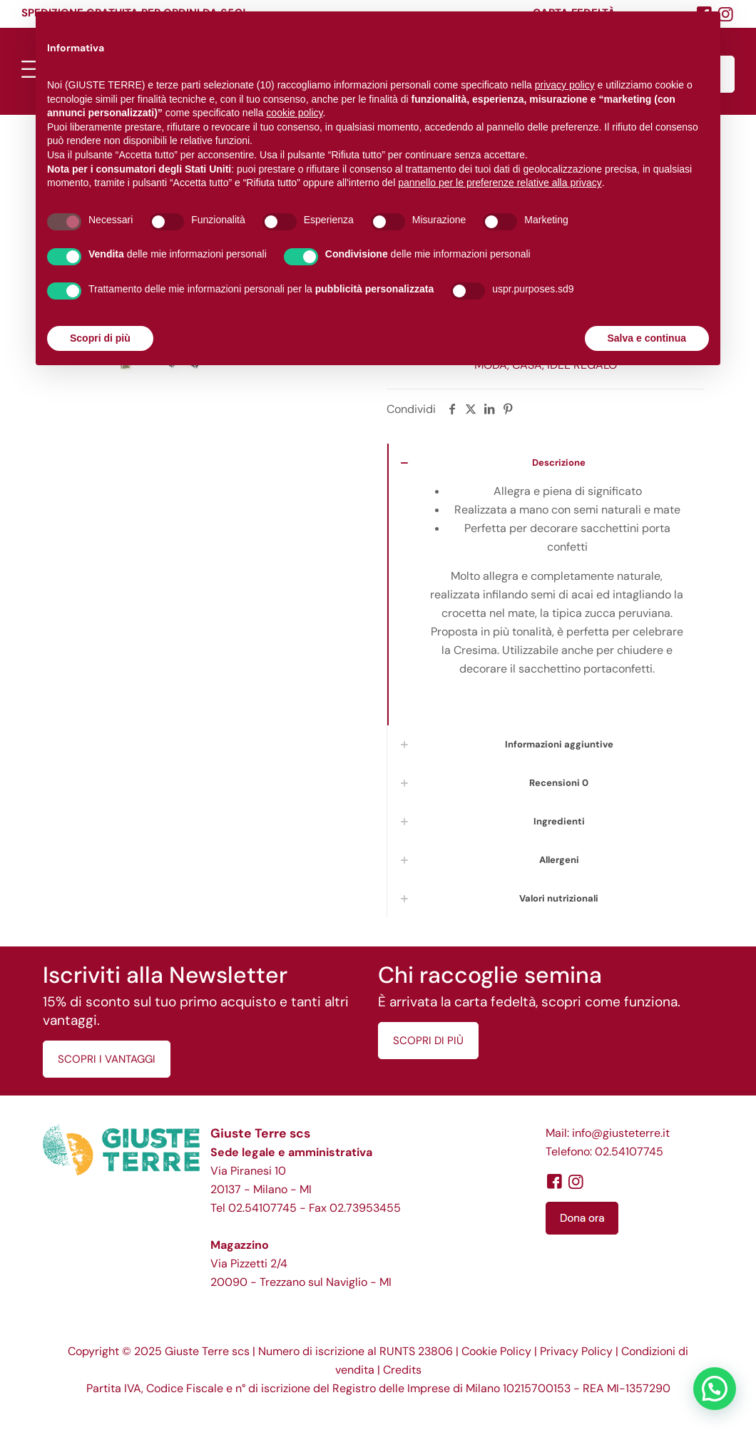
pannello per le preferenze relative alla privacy (500, 182)
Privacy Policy (576, 1351)
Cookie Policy (496, 1351)
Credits (402, 1369)
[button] (714, 1388)
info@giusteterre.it (621, 1132)
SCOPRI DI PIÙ (428, 1040)
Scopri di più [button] (100, 338)
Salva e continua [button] (647, 338)
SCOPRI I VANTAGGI (106, 1059)
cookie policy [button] (294, 112)
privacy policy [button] (565, 85)
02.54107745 (262, 1207)
